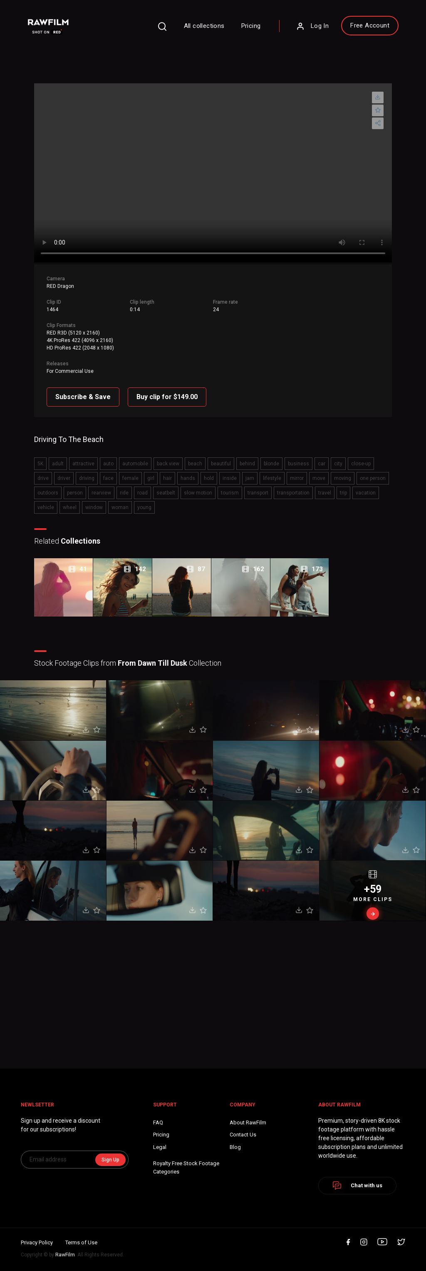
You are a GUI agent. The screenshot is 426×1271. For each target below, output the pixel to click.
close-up (361, 464)
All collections (204, 26)
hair (167, 478)
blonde (271, 464)
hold (209, 478)
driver (63, 478)
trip (343, 493)
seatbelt (165, 493)
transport (258, 493)
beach (195, 464)
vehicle (45, 507)
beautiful (221, 464)
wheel (70, 507)
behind (247, 464)
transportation (293, 493)
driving (86, 478)
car (321, 464)
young (144, 507)
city (338, 464)
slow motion (198, 493)
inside (230, 478)
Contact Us (243, 1134)
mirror (297, 478)
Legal (159, 1147)
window (94, 507)
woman (120, 507)
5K (40, 464)
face (108, 478)
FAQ (158, 1122)
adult (58, 464)
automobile (135, 464)
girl (150, 478)
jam (249, 478)
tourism (230, 493)
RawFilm (65, 1255)
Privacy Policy (37, 1242)
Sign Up (110, 1160)
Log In (312, 26)
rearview (101, 493)
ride (124, 493)
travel (324, 493)
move (318, 478)
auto (108, 464)
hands (188, 478)
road (142, 493)
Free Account (369, 25)
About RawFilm (248, 1122)
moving (342, 478)
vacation (366, 493)
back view (168, 464)
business (298, 464)
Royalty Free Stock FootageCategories (186, 1167)
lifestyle (272, 478)
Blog (235, 1147)
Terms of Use (81, 1242)
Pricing (251, 26)
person (75, 493)
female (130, 478)
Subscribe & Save (83, 397)
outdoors (47, 493)
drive (43, 478)
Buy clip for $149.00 (167, 397)
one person (373, 478)
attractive (83, 464)
